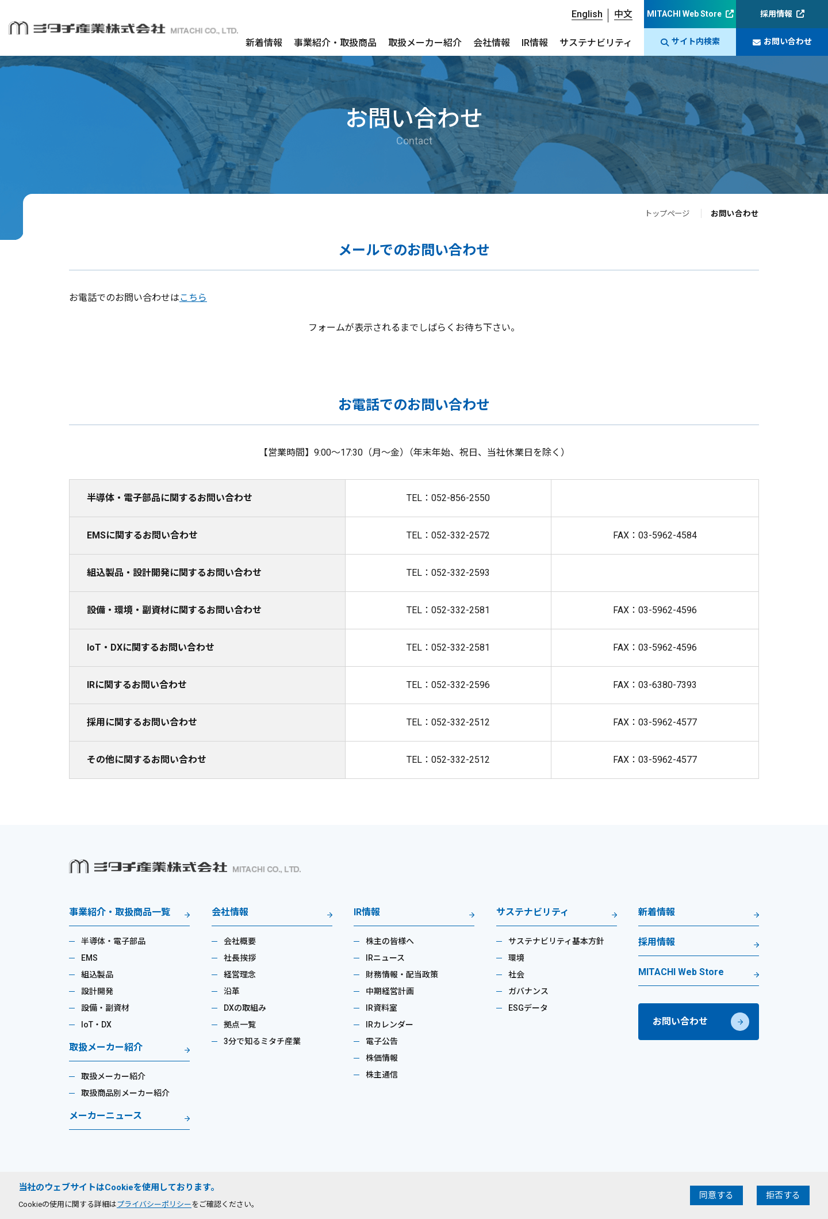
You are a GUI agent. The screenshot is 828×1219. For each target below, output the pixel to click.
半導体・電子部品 (113, 941)
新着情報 (264, 42)
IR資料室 (381, 1007)
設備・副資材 (105, 1007)
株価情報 (382, 1058)
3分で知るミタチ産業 (262, 1041)
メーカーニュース (105, 1116)
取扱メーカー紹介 (425, 42)
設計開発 (97, 991)
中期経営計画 (390, 991)
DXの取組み (245, 1007)
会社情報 (491, 42)
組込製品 (97, 974)
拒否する (783, 1195)
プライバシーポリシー (154, 1204)
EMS (89, 957)
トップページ (665, 213)
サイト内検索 (690, 42)
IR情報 (535, 42)
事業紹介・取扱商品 (335, 42)
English (587, 14)
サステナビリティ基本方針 (556, 941)
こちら (193, 297)
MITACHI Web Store (684, 13)
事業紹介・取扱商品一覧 (119, 913)
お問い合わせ (782, 42)
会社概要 (240, 941)
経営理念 (240, 974)
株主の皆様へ (390, 941)
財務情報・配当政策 (402, 974)
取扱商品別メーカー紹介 (125, 1093)
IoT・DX (96, 1024)
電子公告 (382, 1041)
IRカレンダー (389, 1024)
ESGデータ (528, 1007)
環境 (516, 957)
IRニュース (385, 957)
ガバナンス (528, 991)
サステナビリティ (595, 42)
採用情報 (776, 13)
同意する (716, 1195)
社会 (516, 974)
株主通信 (382, 1074)
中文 (623, 14)
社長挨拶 (240, 957)
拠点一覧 (240, 1024)
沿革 (232, 991)
